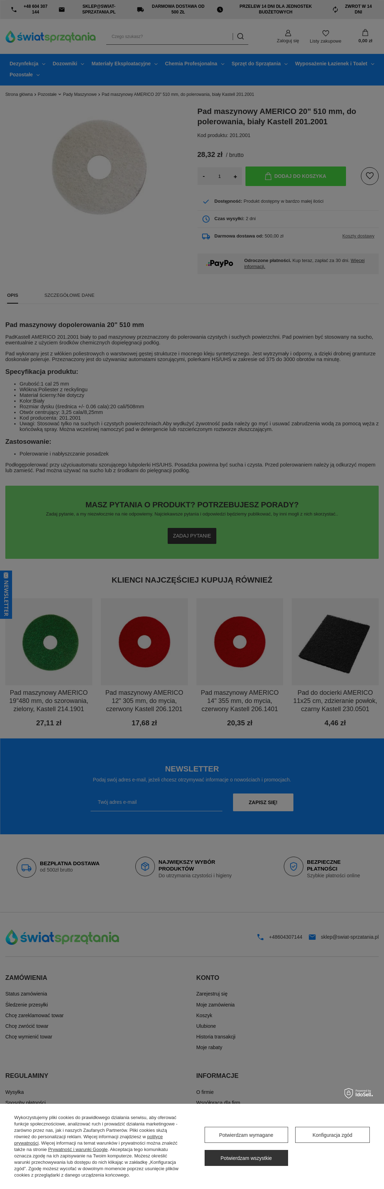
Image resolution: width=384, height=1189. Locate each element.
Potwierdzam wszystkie (246, 1158)
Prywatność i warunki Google (78, 1149)
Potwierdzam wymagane (246, 1135)
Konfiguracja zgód (332, 1135)
